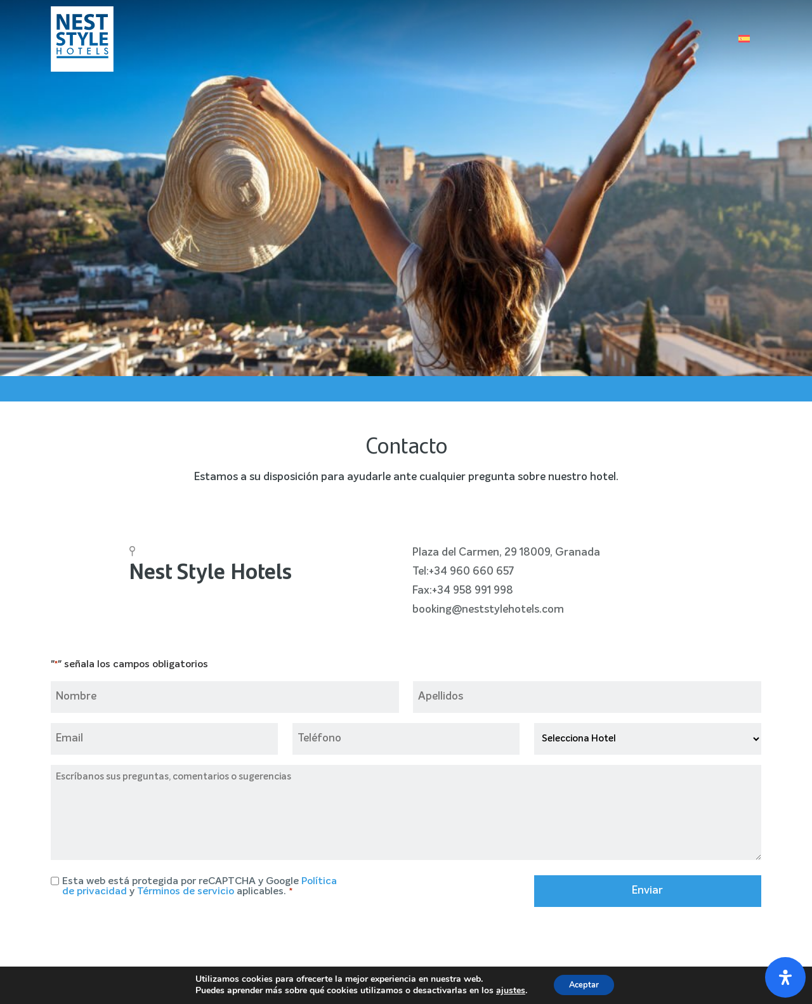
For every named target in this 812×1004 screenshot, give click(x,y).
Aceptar (584, 984)
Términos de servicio (185, 892)
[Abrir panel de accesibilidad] (785, 977)
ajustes (505, 990)
